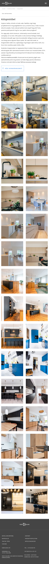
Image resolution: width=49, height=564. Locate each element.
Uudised (4, 543)
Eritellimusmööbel (11, 8)
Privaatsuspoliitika (31, 538)
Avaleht (3, 8)
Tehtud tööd (6, 541)
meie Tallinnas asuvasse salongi (26, 62)
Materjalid (5, 538)
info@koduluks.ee (30, 551)
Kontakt (27, 535)
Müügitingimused (30, 541)
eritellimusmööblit (11, 57)
